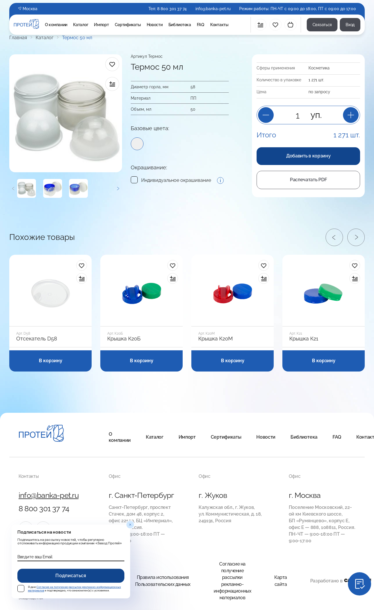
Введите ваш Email (34, 556)
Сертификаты (128, 24)
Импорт (101, 24)
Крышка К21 (303, 338)
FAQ (200, 24)
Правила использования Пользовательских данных (162, 581)
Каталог (80, 24)
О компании (56, 24)
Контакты (219, 24)
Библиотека (179, 24)
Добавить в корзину (308, 156)
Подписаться (70, 575)
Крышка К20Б (124, 338)
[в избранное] (112, 64)
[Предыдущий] (13, 188)
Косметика (319, 68)
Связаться (322, 24)
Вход (350, 24)
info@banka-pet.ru (212, 8)
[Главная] (41, 434)
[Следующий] (118, 188)
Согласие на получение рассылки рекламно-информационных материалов (232, 580)
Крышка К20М (215, 338)
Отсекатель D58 (36, 338)
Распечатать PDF (308, 179)
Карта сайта (280, 581)
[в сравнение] (112, 84)
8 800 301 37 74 (172, 8)
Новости (155, 24)
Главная (18, 37)
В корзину (50, 360)
